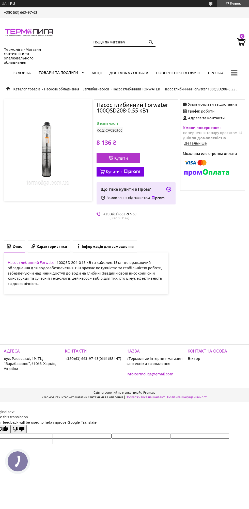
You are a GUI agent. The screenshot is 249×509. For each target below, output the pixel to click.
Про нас (216, 73)
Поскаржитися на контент (145, 397)
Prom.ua (149, 392)
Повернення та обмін (178, 73)
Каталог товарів (26, 89)
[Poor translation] (18, 429)
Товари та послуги (58, 72)
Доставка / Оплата (128, 73)
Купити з (123, 171)
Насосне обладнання (61, 89)
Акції (96, 73)
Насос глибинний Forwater (32, 262)
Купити (121, 158)
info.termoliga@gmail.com (150, 374)
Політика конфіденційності (187, 397)
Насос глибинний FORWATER (136, 89)
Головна (21, 73)
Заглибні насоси (96, 89)
